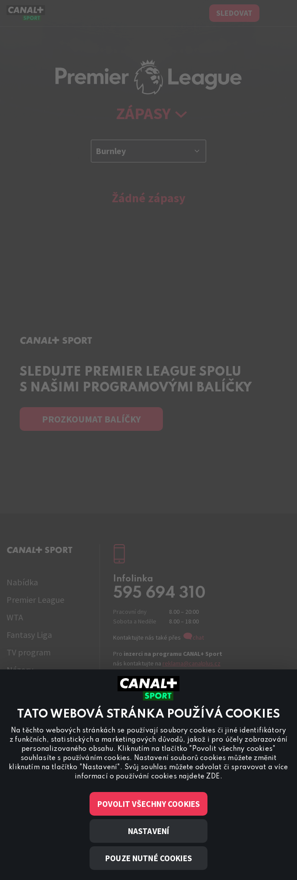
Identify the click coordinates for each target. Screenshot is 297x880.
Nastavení (148, 831)
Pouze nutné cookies (148, 858)
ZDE (213, 776)
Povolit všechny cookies (148, 804)
